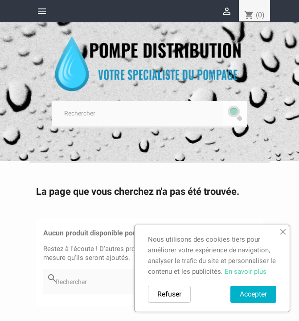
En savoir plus (245, 272)
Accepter (253, 294)
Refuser (169, 294)
